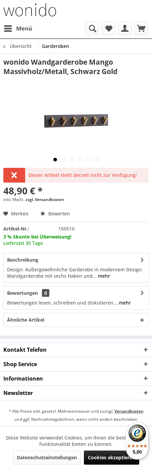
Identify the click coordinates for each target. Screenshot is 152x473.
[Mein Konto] (125, 28)
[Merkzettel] (108, 28)
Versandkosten (129, 411)
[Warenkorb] (141, 28)
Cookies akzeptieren (111, 457)
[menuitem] (18, 28)
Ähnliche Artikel (25, 320)
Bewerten (55, 213)
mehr (103, 276)
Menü (18, 27)
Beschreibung (22, 260)
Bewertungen (22, 293)
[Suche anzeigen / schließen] (92, 28)
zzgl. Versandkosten (45, 199)
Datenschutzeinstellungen (47, 457)
